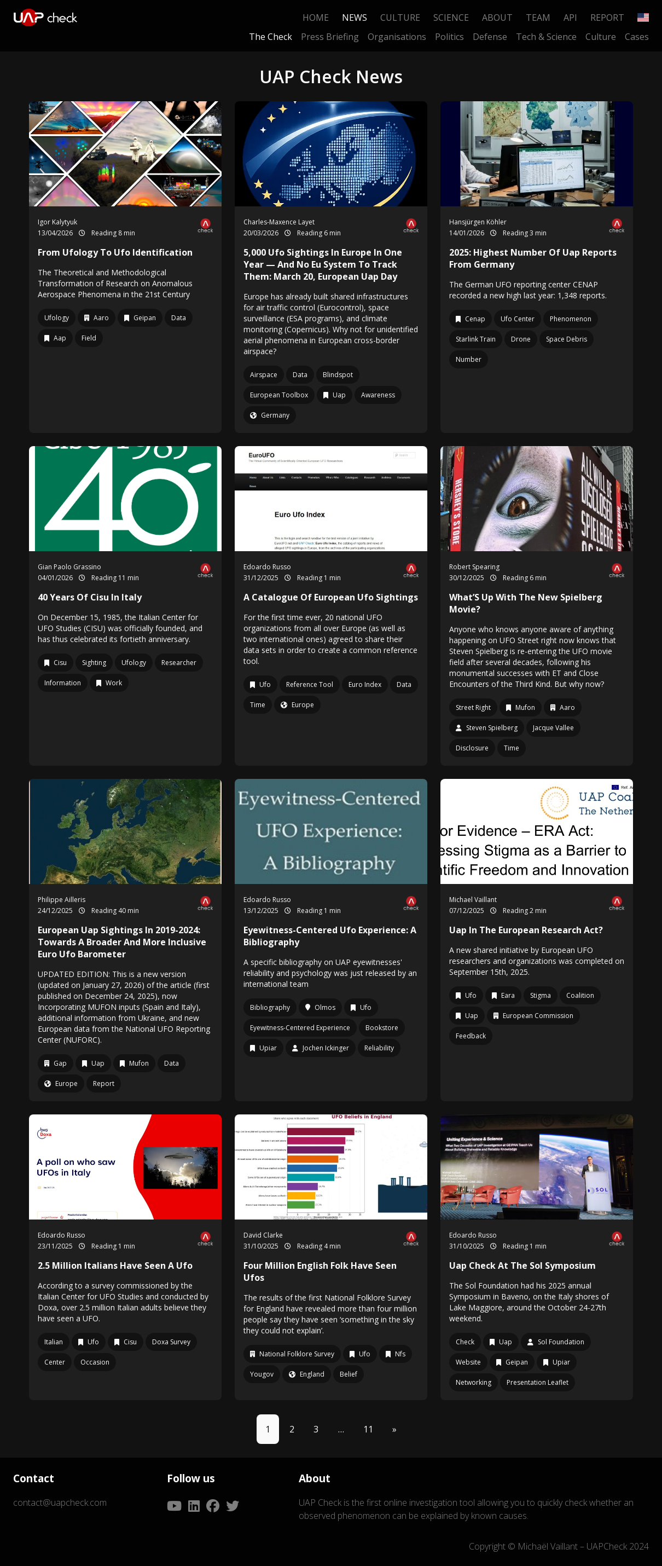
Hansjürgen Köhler (478, 222)
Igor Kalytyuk (57, 222)
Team (538, 17)
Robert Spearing (474, 566)
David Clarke (263, 1235)
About (497, 17)
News (354, 17)
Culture (400, 17)
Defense (490, 37)
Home (316, 17)
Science (451, 17)
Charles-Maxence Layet (279, 222)
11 (368, 1429)
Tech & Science (546, 37)
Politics (449, 37)
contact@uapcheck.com (60, 1502)
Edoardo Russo (267, 566)
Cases (637, 37)
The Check (270, 37)
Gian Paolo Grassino (69, 566)
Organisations (397, 37)
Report (607, 17)
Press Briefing (330, 37)
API (570, 17)
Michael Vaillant (473, 899)
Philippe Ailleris (61, 899)
